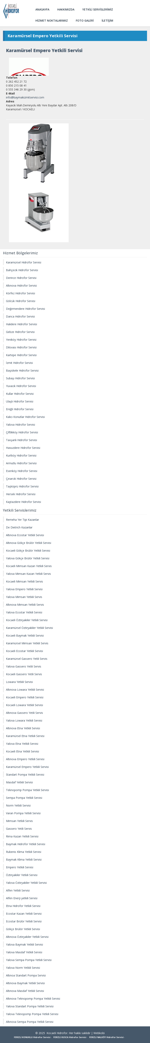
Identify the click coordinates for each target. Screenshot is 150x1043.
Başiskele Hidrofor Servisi (22, 370)
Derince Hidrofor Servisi (21, 278)
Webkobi (99, 1033)
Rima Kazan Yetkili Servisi (22, 836)
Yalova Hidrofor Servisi (20, 424)
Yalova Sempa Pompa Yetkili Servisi (29, 960)
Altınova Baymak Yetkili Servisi (25, 983)
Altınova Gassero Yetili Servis (24, 713)
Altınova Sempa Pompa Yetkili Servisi (29, 1022)
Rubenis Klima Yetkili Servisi (23, 852)
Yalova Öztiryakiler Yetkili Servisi (26, 883)
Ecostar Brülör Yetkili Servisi (24, 921)
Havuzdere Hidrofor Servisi (23, 448)
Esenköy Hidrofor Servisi (21, 471)
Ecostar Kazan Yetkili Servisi (24, 913)
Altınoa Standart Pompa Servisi (26, 975)
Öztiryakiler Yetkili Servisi (21, 875)
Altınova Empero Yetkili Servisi (25, 759)
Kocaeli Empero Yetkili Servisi (24, 697)
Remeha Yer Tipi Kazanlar (22, 520)
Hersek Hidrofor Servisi (20, 494)
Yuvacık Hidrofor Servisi (21, 386)
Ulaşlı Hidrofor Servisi (19, 401)
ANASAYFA (42, 9)
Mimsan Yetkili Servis (19, 821)
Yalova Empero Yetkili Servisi (24, 589)
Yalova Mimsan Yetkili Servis (24, 597)
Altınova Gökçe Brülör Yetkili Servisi (28, 543)
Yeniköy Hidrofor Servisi (21, 339)
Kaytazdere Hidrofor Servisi (23, 502)
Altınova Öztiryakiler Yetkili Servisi (27, 937)
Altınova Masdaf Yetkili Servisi (25, 991)
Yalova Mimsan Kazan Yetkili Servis (28, 574)
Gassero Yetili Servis (19, 828)
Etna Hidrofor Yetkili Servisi (23, 906)
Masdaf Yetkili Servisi (19, 782)
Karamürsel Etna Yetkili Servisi (25, 736)
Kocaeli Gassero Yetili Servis (24, 674)
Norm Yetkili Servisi (18, 805)
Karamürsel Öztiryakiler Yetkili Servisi (29, 628)
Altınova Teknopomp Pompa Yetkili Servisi (33, 998)
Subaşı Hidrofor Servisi (20, 378)
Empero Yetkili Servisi (19, 867)
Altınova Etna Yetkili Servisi (23, 728)
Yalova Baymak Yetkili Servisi (24, 944)
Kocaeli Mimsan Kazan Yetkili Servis (29, 566)
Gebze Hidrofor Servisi (20, 332)
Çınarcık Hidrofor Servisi (21, 479)
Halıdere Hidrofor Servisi (21, 324)
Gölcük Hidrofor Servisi (20, 301)
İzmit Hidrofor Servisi (19, 363)
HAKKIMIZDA (65, 9)
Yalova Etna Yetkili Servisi (22, 744)
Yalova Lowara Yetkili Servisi (24, 720)
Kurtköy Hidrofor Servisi (21, 455)
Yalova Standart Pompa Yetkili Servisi (30, 1006)
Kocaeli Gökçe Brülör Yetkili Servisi (28, 550)
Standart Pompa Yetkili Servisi (25, 774)
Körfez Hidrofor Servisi (20, 293)
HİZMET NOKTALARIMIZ (51, 20)
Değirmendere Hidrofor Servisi (25, 309)
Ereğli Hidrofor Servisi (19, 409)
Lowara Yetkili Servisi (19, 682)
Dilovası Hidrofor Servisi (21, 347)
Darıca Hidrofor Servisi (20, 316)
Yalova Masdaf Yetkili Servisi (24, 952)
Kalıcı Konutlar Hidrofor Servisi (25, 417)
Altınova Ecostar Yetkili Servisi (25, 535)
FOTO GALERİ (85, 20)
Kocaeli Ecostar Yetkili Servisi (24, 651)
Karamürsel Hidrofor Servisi (23, 262)
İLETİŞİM (107, 20)
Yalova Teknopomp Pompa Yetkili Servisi (32, 1014)
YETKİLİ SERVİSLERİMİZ (97, 9)
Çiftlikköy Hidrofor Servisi (22, 432)
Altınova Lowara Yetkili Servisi (25, 689)
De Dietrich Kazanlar (19, 527)
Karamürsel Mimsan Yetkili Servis (27, 643)
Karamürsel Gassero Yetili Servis (26, 659)
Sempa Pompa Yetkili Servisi (24, 798)
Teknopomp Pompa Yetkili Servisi (27, 790)
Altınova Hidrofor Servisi (21, 285)
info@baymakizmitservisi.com (25, 97)
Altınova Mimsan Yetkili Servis (25, 604)
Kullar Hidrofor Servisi (20, 394)
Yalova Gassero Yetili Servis (23, 666)
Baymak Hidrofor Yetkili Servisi (25, 844)
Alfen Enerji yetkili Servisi (21, 898)
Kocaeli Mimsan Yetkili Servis (24, 581)
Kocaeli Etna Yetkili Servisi (22, 751)
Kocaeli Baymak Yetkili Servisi (25, 635)
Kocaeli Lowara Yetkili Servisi (24, 705)
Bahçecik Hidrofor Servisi (22, 270)
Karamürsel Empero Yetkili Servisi (27, 767)
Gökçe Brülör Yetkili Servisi (23, 929)
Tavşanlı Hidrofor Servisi (21, 440)
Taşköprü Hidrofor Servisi (22, 486)
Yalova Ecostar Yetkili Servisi (24, 612)
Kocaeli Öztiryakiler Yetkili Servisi (27, 620)
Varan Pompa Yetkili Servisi (23, 813)
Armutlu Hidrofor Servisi (21, 463)
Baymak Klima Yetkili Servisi (24, 859)
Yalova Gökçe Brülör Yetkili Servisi (27, 558)
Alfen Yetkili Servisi (18, 890)
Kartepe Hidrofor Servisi (21, 355)
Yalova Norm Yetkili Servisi (23, 968)
